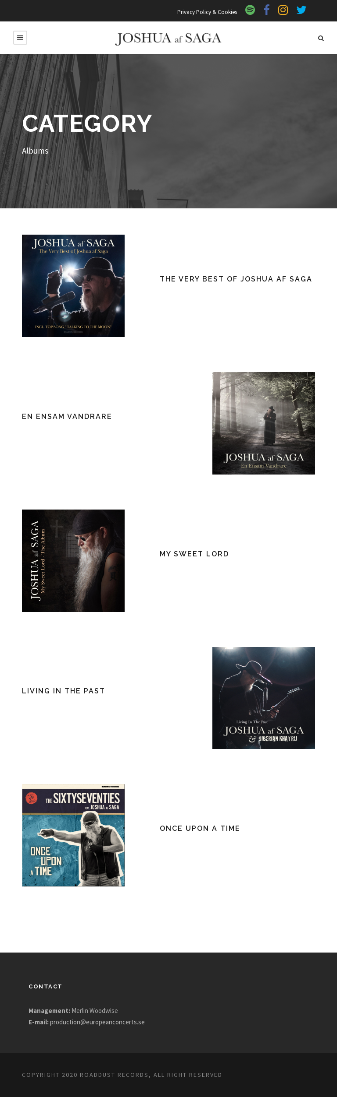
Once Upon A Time (200, 828)
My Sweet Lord (195, 554)
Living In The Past (64, 691)
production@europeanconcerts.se (101, 1022)
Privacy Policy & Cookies (204, 12)
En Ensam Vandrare (68, 416)
